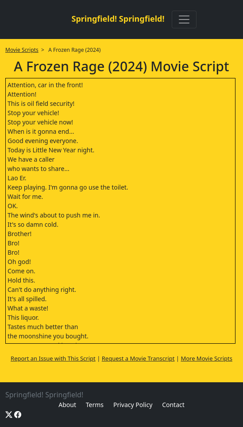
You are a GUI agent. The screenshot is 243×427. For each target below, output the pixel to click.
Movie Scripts (22, 50)
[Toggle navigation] (184, 19)
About (67, 404)
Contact (173, 404)
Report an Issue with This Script (53, 358)
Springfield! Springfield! (117, 18)
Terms (95, 404)
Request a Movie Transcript (138, 358)
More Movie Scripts (206, 358)
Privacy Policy (132, 404)
